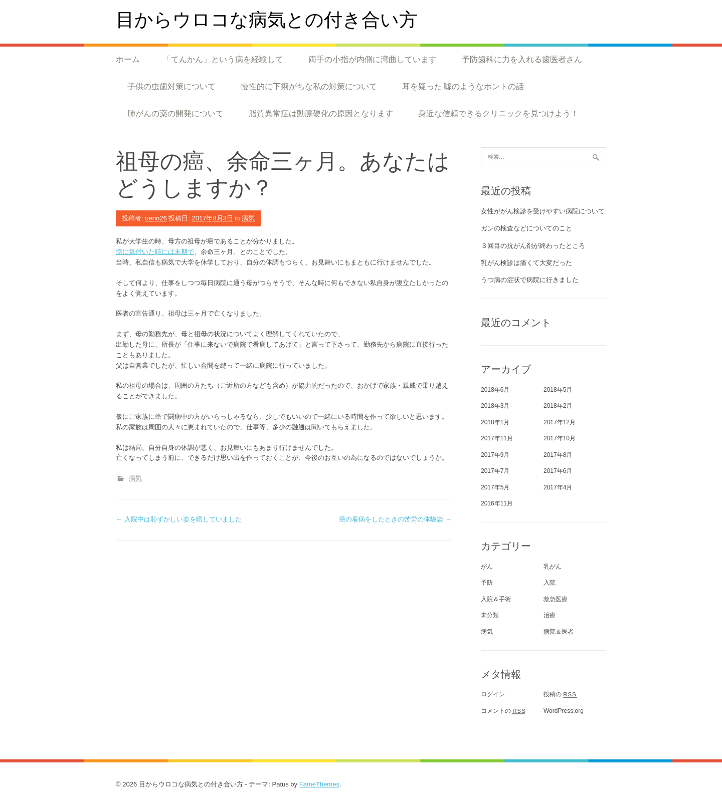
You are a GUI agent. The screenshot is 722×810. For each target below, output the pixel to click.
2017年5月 (495, 487)
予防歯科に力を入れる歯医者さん (522, 59)
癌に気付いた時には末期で (155, 251)
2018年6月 (495, 389)
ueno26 (155, 218)
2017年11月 (497, 438)
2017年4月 (558, 487)
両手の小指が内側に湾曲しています (372, 59)
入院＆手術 (496, 599)
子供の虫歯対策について (171, 86)
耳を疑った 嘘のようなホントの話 (463, 86)
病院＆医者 (559, 631)
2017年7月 (495, 470)
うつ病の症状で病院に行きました (530, 280)
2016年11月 (497, 503)
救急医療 (556, 599)
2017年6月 (558, 470)
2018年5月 (558, 389)
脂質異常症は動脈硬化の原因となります (321, 113)
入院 (550, 582)
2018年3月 (495, 405)
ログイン (493, 694)
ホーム (128, 59)
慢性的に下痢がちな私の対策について (309, 86)
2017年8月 (558, 454)
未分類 (490, 615)
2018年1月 (495, 422)
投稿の (560, 694)
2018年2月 (558, 405)
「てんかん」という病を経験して (223, 59)
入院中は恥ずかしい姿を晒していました (179, 519)
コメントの (503, 710)
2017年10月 (560, 438)
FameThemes (319, 784)
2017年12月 (560, 422)
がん (487, 566)
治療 (550, 615)
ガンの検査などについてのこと (526, 228)
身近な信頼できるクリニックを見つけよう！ (498, 113)
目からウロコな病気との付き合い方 (267, 19)
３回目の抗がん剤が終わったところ (533, 245)
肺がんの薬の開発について (175, 113)
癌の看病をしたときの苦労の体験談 (395, 519)
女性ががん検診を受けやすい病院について (543, 211)
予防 (487, 582)
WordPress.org (564, 710)
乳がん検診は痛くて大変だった (526, 262)
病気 (248, 218)
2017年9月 (495, 454)
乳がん (553, 566)
